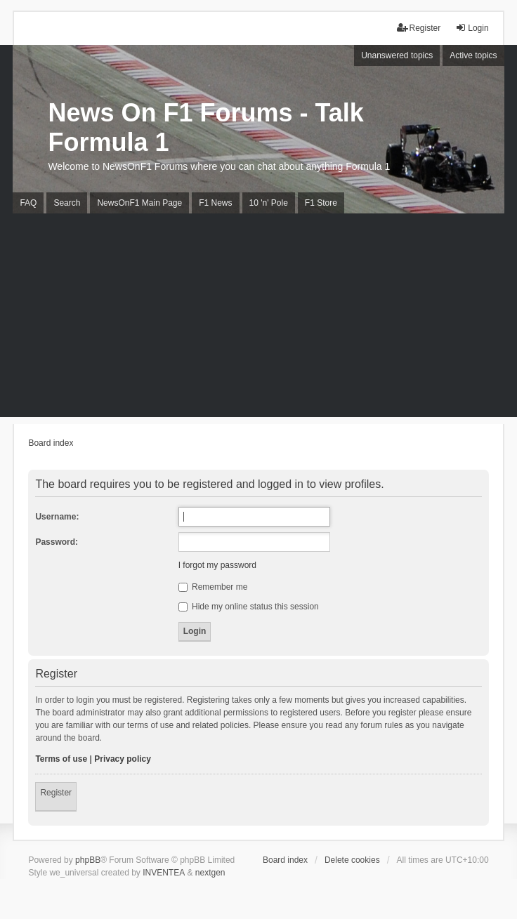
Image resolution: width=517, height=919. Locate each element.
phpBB (87, 860)
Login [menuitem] (471, 27)
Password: (56, 542)
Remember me (213, 587)
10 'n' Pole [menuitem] (268, 203)
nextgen (210, 873)
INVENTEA (164, 873)
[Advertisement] (258, 318)
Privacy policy (122, 759)
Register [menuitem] (419, 27)
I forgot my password (217, 565)
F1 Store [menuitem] (321, 203)
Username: (57, 517)
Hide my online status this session (248, 606)
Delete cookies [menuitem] (352, 860)
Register (56, 793)
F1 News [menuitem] (215, 203)
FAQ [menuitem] (28, 203)
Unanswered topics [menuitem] (397, 55)
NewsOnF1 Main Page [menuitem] (139, 203)
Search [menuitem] (66, 203)
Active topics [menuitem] (473, 55)
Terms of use (61, 759)
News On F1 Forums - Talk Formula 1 (205, 127)
